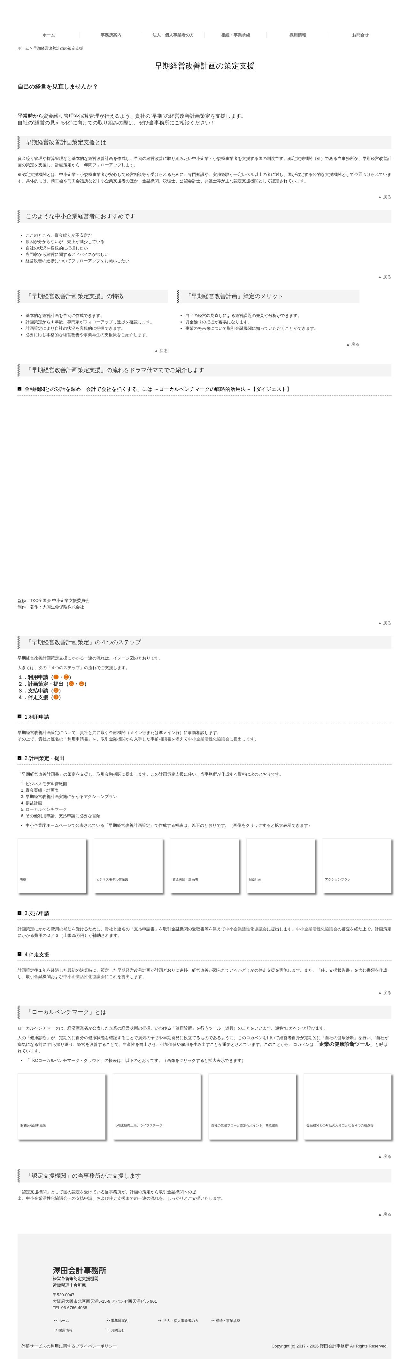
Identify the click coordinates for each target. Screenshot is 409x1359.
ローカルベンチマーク (46, 809)
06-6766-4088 (74, 1307)
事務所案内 (111, 35)
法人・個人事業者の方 (173, 35)
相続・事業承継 (235, 35)
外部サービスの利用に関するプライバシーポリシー (69, 1346)
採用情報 (297, 35)
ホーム (48, 35)
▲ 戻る (384, 196)
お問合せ (360, 35)
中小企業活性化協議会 (208, 739)
